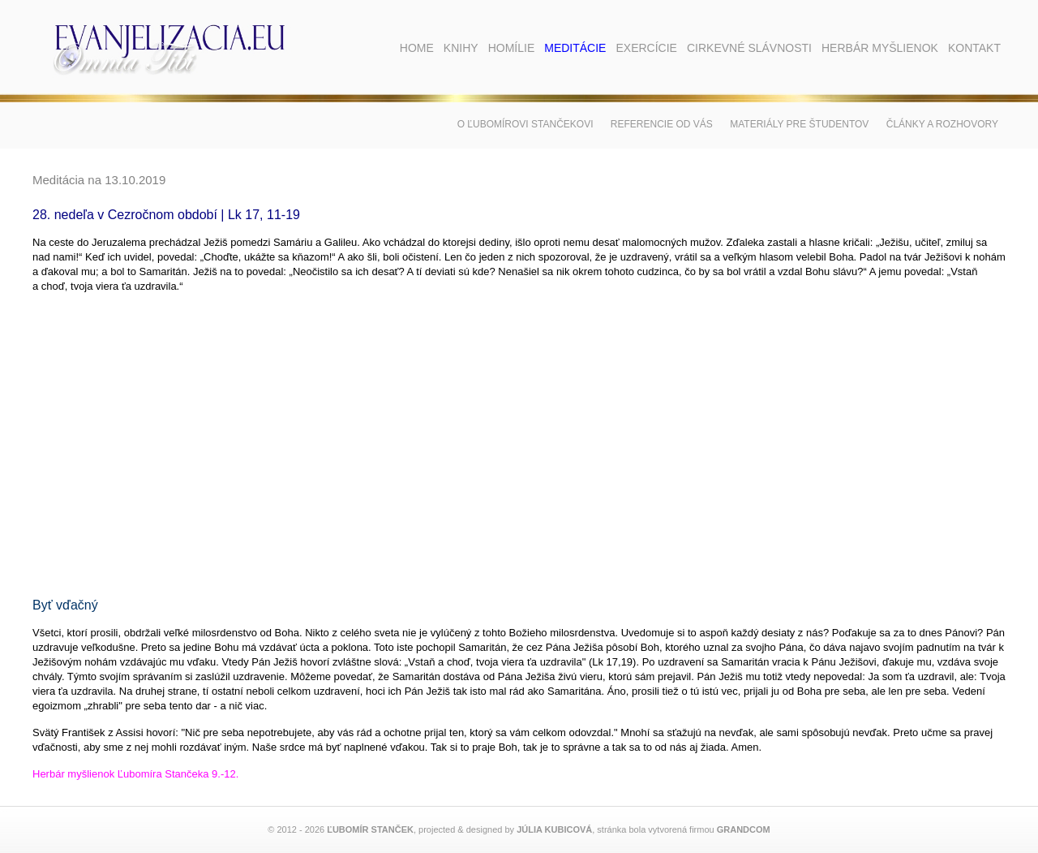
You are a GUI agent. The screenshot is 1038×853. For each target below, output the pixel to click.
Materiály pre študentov (799, 124)
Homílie (511, 47)
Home (417, 47)
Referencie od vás (662, 124)
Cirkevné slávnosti (749, 47)
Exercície (646, 47)
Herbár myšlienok (879, 47)
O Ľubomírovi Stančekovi (525, 124)
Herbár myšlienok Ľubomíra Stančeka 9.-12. (135, 774)
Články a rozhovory (942, 124)
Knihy (461, 47)
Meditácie (575, 47)
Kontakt (974, 47)
